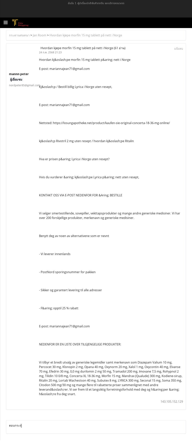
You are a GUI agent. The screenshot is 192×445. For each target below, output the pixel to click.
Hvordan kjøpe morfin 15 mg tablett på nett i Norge (86, 35)
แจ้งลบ (178, 48)
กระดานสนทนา (19, 35)
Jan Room (39, 35)
